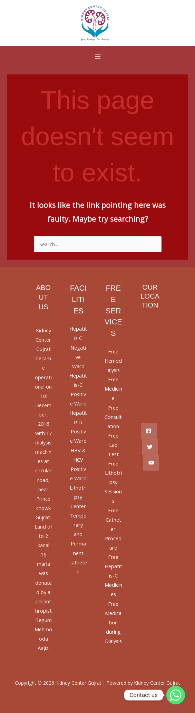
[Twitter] (150, 447)
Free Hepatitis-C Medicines (113, 575)
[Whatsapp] (175, 695)
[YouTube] (151, 463)
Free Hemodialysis (113, 360)
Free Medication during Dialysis (113, 622)
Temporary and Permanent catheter (78, 543)
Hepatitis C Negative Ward (78, 347)
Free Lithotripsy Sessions (113, 482)
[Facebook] (149, 431)
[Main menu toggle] (97, 56)
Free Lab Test (113, 445)
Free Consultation (113, 417)
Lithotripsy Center (78, 497)
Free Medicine (113, 388)
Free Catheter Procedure (113, 529)
